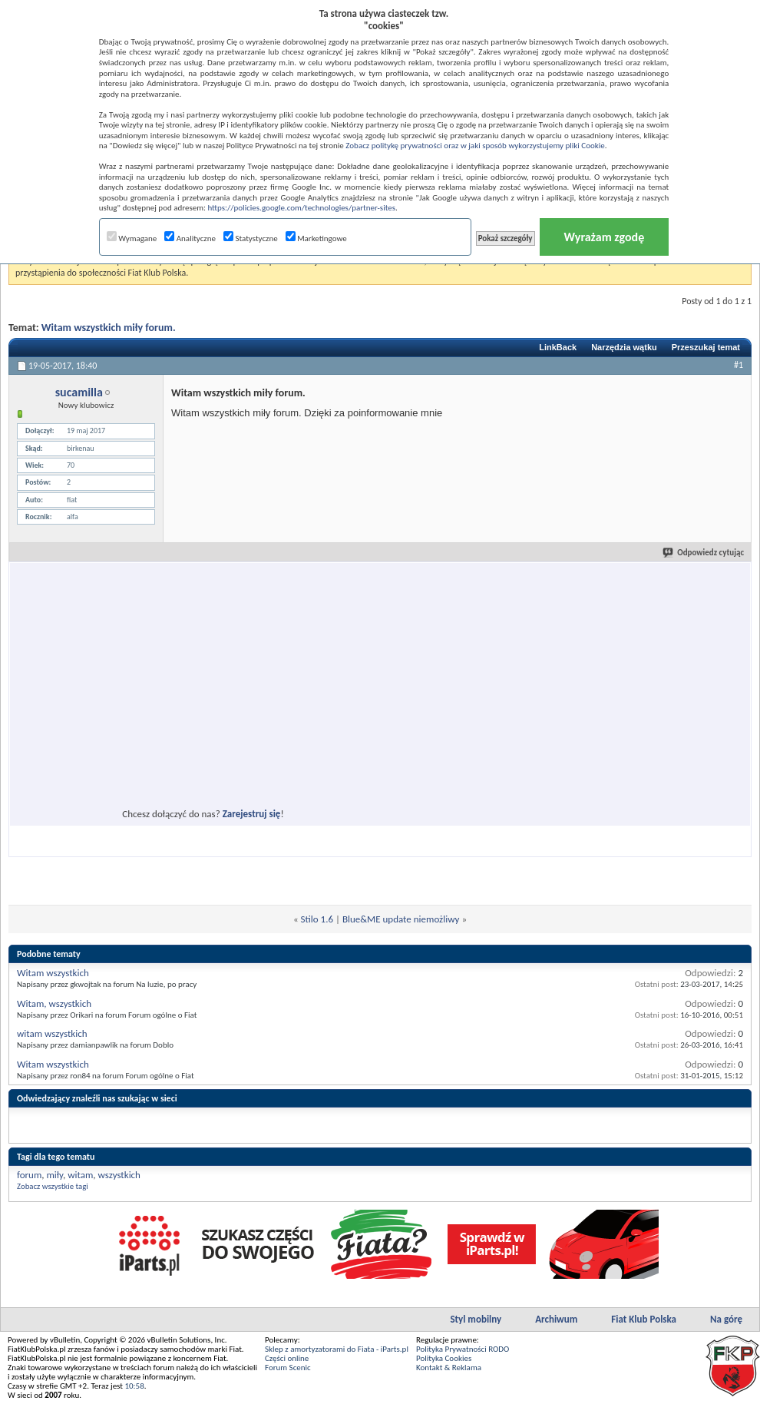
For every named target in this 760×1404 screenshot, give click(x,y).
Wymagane (132, 238)
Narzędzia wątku (624, 347)
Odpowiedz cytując (704, 553)
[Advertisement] (157, 712)
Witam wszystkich (53, 972)
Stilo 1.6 (317, 919)
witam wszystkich (52, 1033)
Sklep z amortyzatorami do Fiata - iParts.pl (336, 1349)
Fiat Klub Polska (643, 1319)
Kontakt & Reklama (448, 1368)
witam (80, 1174)
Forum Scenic (288, 1368)
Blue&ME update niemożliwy (401, 919)
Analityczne (190, 238)
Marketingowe (316, 238)
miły (54, 1174)
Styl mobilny (475, 1319)
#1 (738, 364)
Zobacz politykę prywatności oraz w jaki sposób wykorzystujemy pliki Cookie (474, 146)
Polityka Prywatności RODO (462, 1349)
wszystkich (119, 1174)
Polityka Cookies (443, 1358)
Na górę (726, 1319)
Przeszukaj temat (706, 347)
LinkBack (558, 347)
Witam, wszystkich (54, 1003)
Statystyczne (250, 238)
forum (29, 1174)
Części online (287, 1358)
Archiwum (556, 1319)
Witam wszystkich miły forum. (108, 327)
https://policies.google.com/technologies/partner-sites (301, 208)
